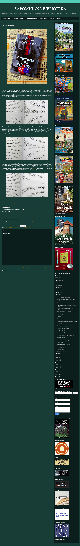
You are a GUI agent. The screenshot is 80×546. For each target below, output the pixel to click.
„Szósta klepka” (60, 295)
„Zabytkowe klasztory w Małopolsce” (64, 311)
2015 (57, 372)
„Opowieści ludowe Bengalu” (63, 340)
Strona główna (7, 18)
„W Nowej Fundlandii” (61, 338)
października (60, 282)
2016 (57, 371)
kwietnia (59, 292)
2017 (57, 369)
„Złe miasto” (59, 323)
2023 (57, 358)
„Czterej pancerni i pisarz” (62, 333)
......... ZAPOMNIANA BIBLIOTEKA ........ (39, 9)
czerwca (59, 289)
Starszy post (48, 268)
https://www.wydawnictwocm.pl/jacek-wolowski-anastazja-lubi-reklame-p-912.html (18, 203)
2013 (57, 376)
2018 (57, 367)
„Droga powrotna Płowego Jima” (63, 297)
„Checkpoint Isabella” (61, 303)
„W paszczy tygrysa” (61, 330)
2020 (57, 364)
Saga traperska (60, 314)
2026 (57, 275)
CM (6, 227)
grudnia (59, 278)
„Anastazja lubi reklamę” (62, 349)
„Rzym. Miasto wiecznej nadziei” (63, 326)
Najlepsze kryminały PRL (23, 227)
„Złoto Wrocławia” (60, 345)
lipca (59, 287)
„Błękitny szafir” (60, 312)
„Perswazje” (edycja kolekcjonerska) (64, 319)
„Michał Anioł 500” (60, 347)
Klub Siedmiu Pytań (32, 18)
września (59, 283)
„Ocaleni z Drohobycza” (62, 332)
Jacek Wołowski (11, 227)
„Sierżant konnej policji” (61, 351)
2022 (57, 360)
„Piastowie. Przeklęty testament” (63, 344)
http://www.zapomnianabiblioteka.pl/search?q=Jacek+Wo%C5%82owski (33, 221)
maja (59, 290)
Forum (52, 18)
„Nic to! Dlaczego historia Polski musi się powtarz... (67, 321)
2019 (57, 365)
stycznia (59, 355)
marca (59, 294)
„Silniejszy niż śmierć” (61, 337)
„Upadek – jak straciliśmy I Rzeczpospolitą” (65, 335)
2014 (57, 374)
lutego (59, 353)
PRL (29, 227)
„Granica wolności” (61, 318)
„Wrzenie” (59, 316)
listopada (59, 280)
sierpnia (59, 285)
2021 (57, 362)
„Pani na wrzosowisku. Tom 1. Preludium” (65, 302)
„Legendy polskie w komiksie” (63, 328)
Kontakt (59, 18)
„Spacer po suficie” (61, 325)
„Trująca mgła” (60, 342)
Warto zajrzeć (43, 18)
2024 (57, 357)
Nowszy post (5, 268)
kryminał (16, 227)
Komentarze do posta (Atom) (12, 270)
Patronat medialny (18, 18)
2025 (57, 277)
